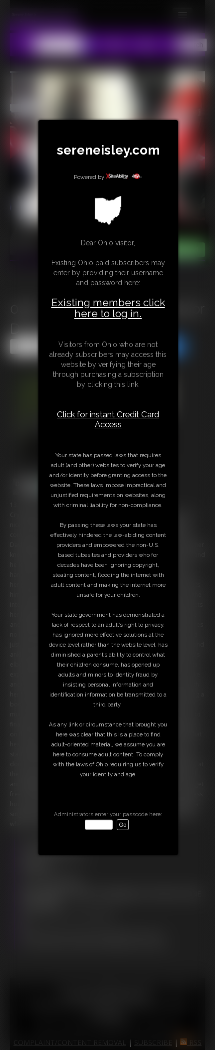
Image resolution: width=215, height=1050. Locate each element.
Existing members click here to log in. (108, 308)
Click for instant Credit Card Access (108, 419)
